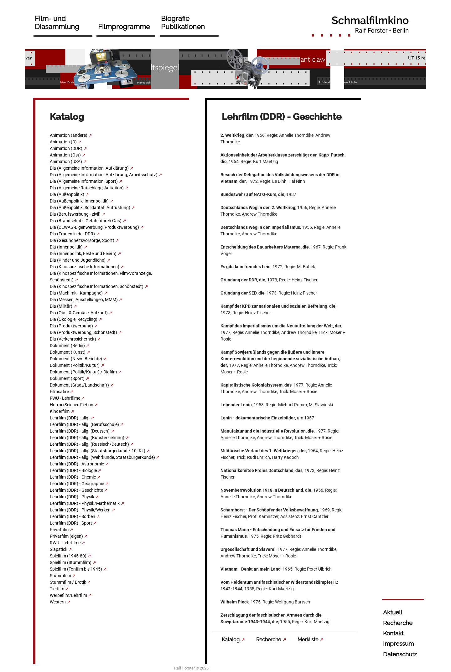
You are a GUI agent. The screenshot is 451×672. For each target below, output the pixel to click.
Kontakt (393, 633)
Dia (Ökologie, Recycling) (73, 319)
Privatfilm (59, 529)
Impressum (398, 643)
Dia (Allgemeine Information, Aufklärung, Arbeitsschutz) (104, 174)
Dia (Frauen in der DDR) (72, 233)
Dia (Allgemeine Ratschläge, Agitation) (87, 187)
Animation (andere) (68, 135)
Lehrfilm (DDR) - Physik (72, 496)
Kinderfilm (60, 411)
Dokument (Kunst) (68, 352)
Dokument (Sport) (67, 378)
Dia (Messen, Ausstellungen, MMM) (84, 299)
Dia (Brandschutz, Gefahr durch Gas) (86, 220)
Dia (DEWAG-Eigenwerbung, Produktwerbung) (94, 227)
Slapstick (58, 549)
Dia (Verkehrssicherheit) (73, 338)
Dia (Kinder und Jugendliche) (78, 260)
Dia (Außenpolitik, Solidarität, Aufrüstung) (90, 207)
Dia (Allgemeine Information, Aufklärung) (89, 168)
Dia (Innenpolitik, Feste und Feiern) (83, 253)
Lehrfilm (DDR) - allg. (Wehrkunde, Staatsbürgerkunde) (102, 457)
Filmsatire (59, 391)
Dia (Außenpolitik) (67, 194)
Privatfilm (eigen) (66, 536)
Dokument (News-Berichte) (76, 358)
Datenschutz (400, 654)
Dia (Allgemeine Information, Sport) (84, 181)
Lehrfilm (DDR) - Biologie (73, 470)
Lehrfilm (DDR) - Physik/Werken (80, 509)
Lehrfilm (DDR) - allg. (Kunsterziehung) (87, 437)
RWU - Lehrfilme (65, 542)
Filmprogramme (124, 27)
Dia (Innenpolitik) (66, 246)
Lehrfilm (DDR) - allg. (70, 417)
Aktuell (392, 612)
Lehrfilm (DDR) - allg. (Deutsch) (80, 430)
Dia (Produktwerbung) (71, 325)
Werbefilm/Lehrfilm (68, 595)
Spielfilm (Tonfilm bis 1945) (76, 569)
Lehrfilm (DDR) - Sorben (72, 516)
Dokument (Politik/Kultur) (75, 365)
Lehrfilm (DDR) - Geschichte (76, 490)
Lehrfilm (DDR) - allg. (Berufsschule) (84, 424)
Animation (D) (63, 141)
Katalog (231, 640)
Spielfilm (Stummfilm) (70, 562)
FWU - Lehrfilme (65, 398)
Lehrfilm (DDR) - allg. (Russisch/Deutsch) (89, 444)
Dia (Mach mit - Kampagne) (76, 292)
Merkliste (308, 640)
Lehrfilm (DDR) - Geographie (77, 483)
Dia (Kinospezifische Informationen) (84, 266)
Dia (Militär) (61, 306)
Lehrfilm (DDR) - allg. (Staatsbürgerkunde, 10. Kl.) (97, 450)
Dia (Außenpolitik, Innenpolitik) (79, 200)
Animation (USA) (66, 161)
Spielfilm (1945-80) (68, 555)
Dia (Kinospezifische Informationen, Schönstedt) (96, 286)
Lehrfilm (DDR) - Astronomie (77, 463)
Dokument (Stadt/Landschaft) (79, 384)
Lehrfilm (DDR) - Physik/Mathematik (85, 503)
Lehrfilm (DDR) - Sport (71, 523)
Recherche (268, 640)
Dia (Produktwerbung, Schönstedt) (83, 332)
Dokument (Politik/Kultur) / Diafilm (83, 371)
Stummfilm (60, 575)
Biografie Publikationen (183, 22)
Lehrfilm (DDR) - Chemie (73, 477)
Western (58, 601)
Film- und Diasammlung (57, 22)
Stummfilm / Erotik (68, 582)
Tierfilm (57, 588)
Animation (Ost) (65, 154)
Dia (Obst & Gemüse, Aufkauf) (79, 312)
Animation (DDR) (66, 148)
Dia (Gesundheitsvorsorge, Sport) (82, 240)
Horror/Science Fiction (71, 404)
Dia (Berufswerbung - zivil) (75, 214)
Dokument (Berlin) (67, 345)
